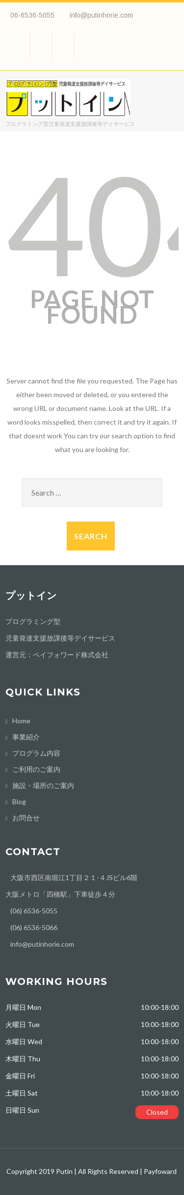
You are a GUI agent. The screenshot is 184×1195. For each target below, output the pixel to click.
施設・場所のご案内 (43, 785)
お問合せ (26, 817)
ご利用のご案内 (36, 769)
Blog (19, 801)
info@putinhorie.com (101, 15)
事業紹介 (26, 737)
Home (21, 721)
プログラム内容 (36, 753)
